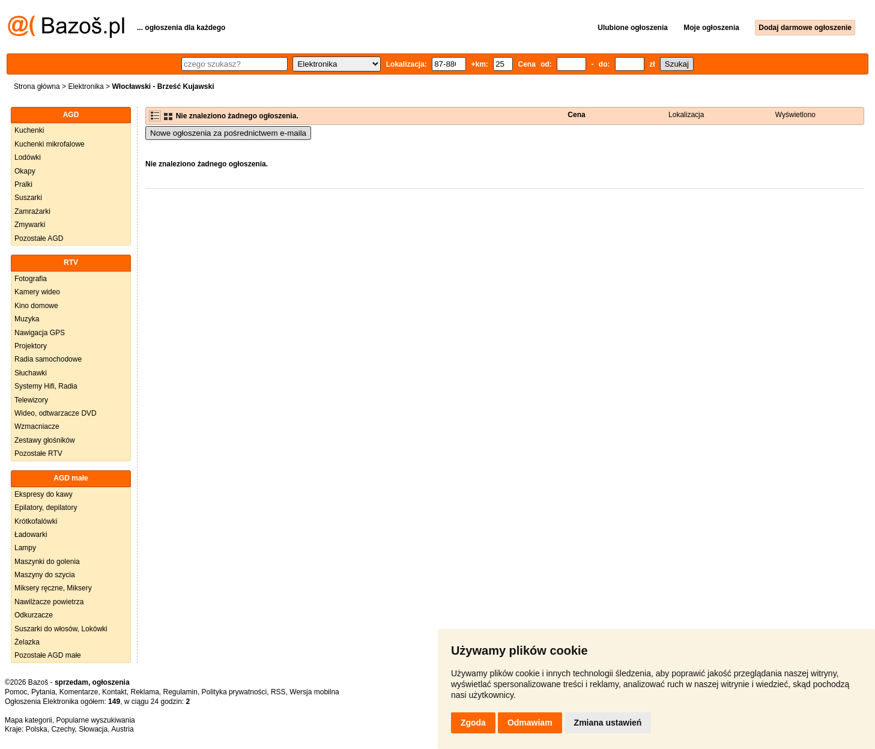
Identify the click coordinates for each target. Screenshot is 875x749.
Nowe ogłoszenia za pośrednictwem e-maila (228, 133)
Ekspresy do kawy (43, 494)
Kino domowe (36, 306)
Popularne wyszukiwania (95, 720)
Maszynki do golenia (47, 561)
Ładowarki (30, 534)
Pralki (23, 184)
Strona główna (37, 86)
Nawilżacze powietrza (48, 602)
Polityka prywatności (234, 692)
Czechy (62, 729)
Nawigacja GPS (39, 333)
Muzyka (26, 319)
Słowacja (93, 729)
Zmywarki (29, 224)
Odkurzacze (33, 615)
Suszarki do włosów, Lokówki (60, 629)
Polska (36, 729)
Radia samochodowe (48, 359)
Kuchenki (29, 130)
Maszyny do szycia (44, 575)
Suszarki (28, 197)
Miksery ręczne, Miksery (53, 588)
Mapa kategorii (28, 720)
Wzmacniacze (36, 426)
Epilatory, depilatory (45, 507)
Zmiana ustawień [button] (608, 722)
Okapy (24, 171)
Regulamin (180, 692)
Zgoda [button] (473, 722)
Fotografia (30, 278)
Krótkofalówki (35, 521)
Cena (576, 115)
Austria (122, 729)
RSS (278, 692)
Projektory (30, 346)
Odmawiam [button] (530, 722)
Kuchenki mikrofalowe (49, 144)
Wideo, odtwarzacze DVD (55, 413)
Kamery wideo (37, 292)
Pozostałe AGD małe (47, 655)
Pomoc (16, 692)
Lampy (25, 548)
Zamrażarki (32, 211)
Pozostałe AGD (38, 238)
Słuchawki (30, 373)
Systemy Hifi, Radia (45, 386)
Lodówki (27, 157)
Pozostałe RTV (38, 453)
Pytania (43, 692)
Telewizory (31, 400)
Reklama (144, 692)
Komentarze (78, 692)
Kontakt (114, 692)
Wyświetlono (795, 115)
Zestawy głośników (44, 440)
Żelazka (27, 642)
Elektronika (85, 86)
